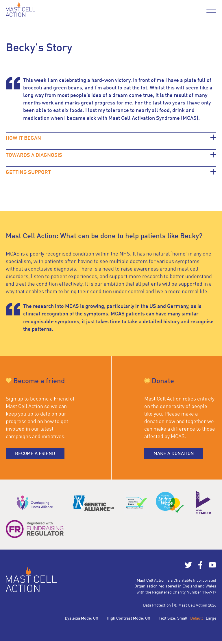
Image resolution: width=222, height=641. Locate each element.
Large (211, 618)
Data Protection (157, 605)
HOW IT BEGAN (23, 138)
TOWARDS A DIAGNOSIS (34, 155)
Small (182, 618)
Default (196, 618)
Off (95, 618)
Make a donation (173, 453)
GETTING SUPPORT (28, 172)
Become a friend (35, 453)
